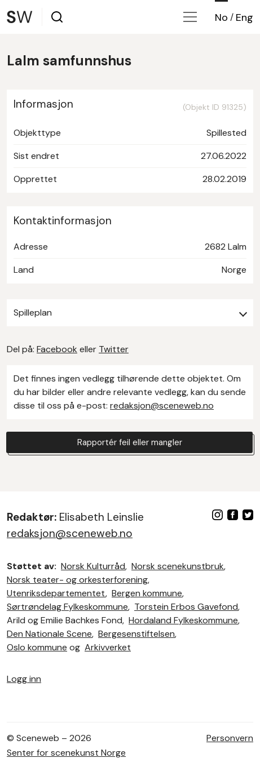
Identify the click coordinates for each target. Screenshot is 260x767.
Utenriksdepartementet (56, 593)
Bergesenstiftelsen (136, 634)
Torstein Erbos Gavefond (186, 607)
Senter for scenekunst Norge (66, 753)
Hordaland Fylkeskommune (183, 620)
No (221, 17)
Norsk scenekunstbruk (177, 566)
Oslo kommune (37, 647)
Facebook (57, 349)
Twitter (114, 349)
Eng (244, 17)
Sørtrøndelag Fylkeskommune (67, 607)
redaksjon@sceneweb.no (162, 405)
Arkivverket (108, 647)
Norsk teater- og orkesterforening (77, 580)
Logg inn (24, 679)
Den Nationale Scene (49, 634)
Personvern (229, 738)
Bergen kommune (147, 593)
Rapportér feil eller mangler (129, 443)
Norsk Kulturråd (93, 566)
